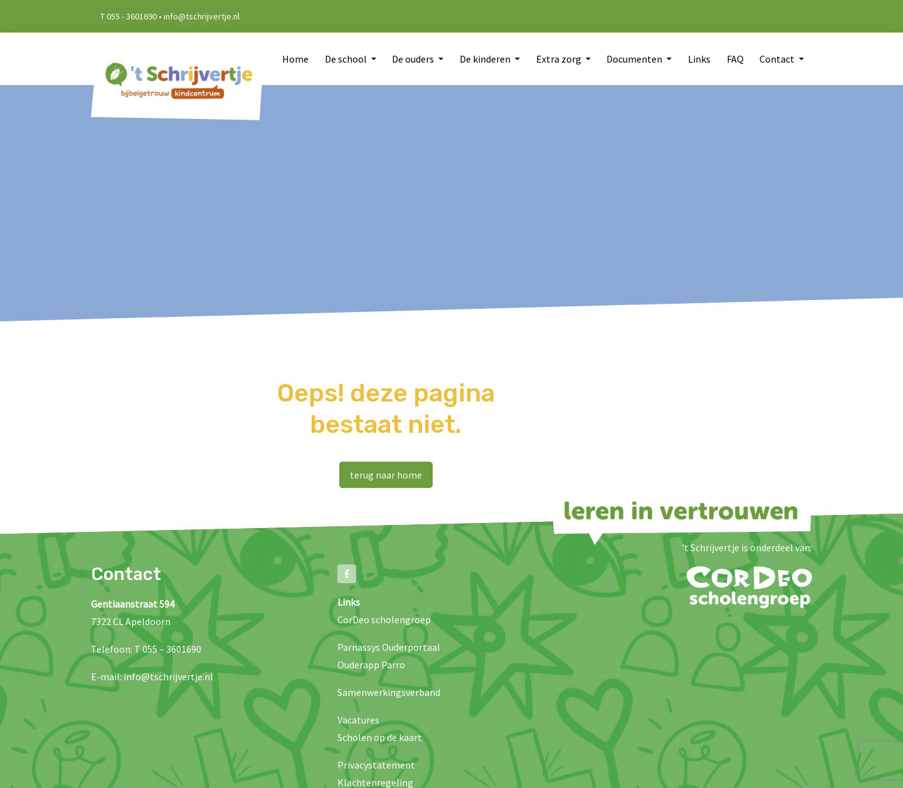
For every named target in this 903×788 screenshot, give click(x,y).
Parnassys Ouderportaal (388, 647)
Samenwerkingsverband (388, 692)
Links (699, 59)
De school (347, 59)
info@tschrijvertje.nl (168, 676)
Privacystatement (376, 765)
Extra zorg (559, 59)
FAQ (735, 59)
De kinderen (486, 59)
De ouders (414, 59)
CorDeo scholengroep (384, 619)
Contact (777, 59)
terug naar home (386, 475)
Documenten (635, 59)
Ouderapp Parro (371, 664)
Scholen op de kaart (379, 737)
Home (295, 59)
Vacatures (358, 719)
